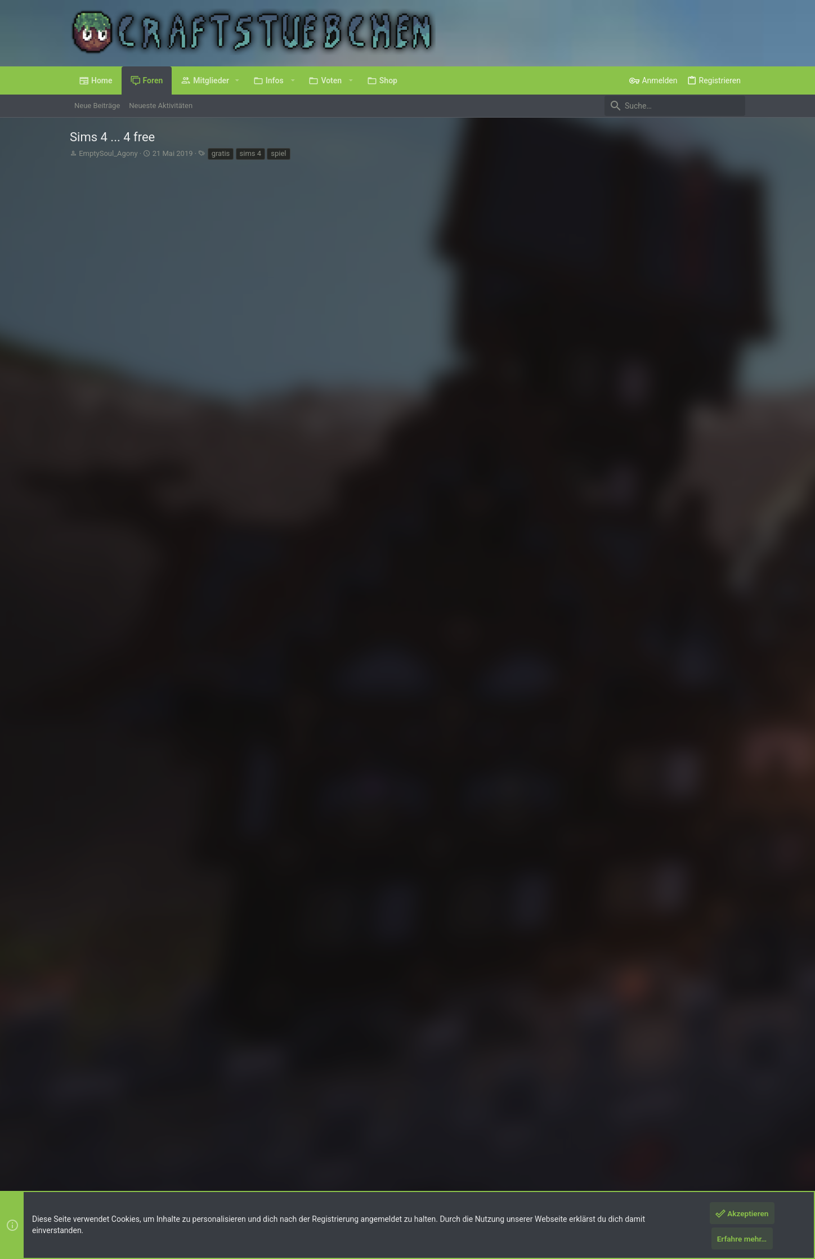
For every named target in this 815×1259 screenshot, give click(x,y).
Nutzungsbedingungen (553, 1144)
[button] (237, 80)
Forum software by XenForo (161, 1172)
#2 (735, 389)
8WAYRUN (205, 1183)
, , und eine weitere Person (242, 352)
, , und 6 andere (255, 1011)
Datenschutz (617, 1144)
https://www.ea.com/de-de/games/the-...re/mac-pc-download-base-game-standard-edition (288, 336)
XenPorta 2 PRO (96, 1183)
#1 (735, 211)
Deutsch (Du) (99, 1144)
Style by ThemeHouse (292, 1172)
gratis (221, 153)
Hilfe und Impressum (679, 1144)
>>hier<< (210, 313)
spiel (278, 153)
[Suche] (674, 106)
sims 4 (251, 153)
